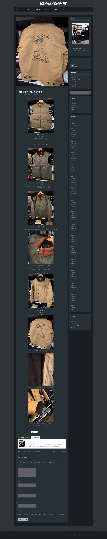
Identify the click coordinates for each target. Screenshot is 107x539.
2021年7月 (73, 176)
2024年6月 (73, 130)
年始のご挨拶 (74, 77)
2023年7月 (73, 143)
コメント (20, 466)
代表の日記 (38, 9)
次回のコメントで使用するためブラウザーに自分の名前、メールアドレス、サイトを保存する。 (41, 514)
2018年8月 (73, 246)
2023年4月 (73, 147)
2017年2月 (73, 285)
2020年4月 (73, 202)
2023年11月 (74, 139)
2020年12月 (74, 187)
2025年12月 (74, 123)
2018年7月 (73, 248)
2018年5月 (73, 252)
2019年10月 (74, 215)
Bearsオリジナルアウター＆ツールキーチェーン (29, 451)
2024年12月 (74, 128)
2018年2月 (73, 259)
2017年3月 (73, 283)
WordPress (90, 534)
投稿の (74, 323)
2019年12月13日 (27, 94)
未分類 (72, 110)
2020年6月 (73, 200)
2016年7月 (73, 300)
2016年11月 (74, 292)
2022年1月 (73, 165)
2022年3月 (73, 163)
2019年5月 (73, 226)
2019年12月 (74, 211)
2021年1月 (73, 185)
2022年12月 (74, 152)
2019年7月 (73, 222)
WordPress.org (74, 327)
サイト (19, 501)
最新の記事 (36, 437)
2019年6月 (73, 224)
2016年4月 (73, 307)
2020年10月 (74, 191)
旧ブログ (47, 9)
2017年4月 (73, 281)
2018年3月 (73, 257)
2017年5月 (73, 279)
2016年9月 (73, 296)
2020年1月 (73, 209)
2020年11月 (74, 189)
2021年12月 (74, 167)
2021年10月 (74, 172)
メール (20, 491)
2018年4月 (73, 255)
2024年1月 (73, 134)
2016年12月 (74, 290)
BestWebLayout (81, 534)
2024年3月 (73, 132)
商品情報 (29, 9)
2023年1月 (73, 150)
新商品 (72, 107)
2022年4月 (73, 161)
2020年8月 (73, 196)
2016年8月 (73, 298)
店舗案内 (56, 9)
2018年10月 (74, 241)
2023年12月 (74, 137)
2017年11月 (74, 266)
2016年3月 (73, 309)
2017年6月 (73, 276)
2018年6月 (73, 250)
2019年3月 (73, 231)
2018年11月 (74, 239)
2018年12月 (74, 237)
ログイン (73, 321)
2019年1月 (73, 235)
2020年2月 (73, 207)
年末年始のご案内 (75, 79)
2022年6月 (73, 158)
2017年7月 (73, 274)
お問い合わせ (66, 9)
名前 (19, 481)
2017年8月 (73, 272)
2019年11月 (74, 213)
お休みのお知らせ (75, 86)
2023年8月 (73, 141)
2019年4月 (73, 228)
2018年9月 (73, 244)
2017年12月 (74, 263)
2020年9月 (73, 193)
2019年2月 (73, 233)
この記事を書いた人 (25, 437)
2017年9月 (73, 270)
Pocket (40, 432)
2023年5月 (73, 145)
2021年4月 (73, 182)
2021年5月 (73, 180)
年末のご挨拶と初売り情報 (59, 451)
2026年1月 (73, 121)
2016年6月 (73, 303)
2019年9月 (73, 217)
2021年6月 (73, 178)
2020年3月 (73, 204)
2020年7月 (73, 198)
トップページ (19, 9)
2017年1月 (73, 287)
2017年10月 (74, 268)
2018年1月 (73, 261)
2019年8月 (73, 220)
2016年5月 (73, 305)
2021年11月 (74, 169)
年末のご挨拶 (74, 84)
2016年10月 (74, 294)
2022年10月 (74, 154)
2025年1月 (73, 126)
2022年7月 (73, 156)
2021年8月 (73, 174)
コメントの (75, 325)
